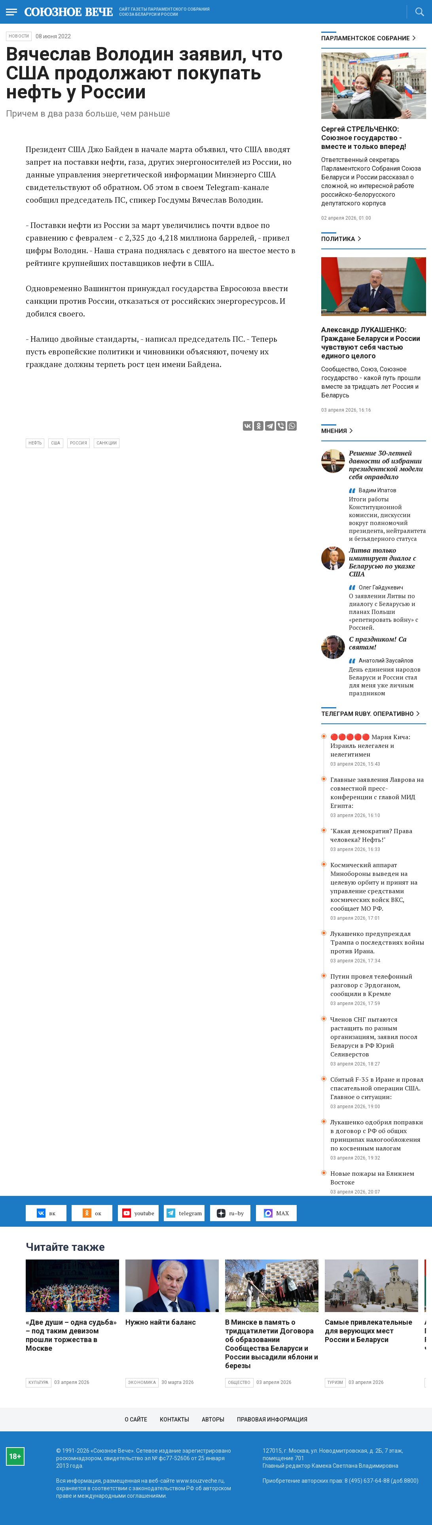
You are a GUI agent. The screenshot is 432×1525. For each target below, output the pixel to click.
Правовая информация (272, 1419)
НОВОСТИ (19, 36)
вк (46, 1213)
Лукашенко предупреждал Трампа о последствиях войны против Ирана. (377, 942)
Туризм (335, 1382)
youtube (138, 1213)
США (56, 443)
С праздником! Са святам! (378, 642)
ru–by (230, 1213)
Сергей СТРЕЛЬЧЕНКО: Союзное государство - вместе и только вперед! (363, 138)
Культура (38, 1382)
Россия (78, 443)
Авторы (213, 1419)
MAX (276, 1213)
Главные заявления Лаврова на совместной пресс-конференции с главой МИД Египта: (377, 792)
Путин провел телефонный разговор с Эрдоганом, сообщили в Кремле (371, 985)
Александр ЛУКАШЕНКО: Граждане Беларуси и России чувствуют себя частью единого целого (370, 343)
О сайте (136, 1419)
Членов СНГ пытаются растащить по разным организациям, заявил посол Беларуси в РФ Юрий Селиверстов (373, 1036)
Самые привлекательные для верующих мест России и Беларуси (368, 1331)
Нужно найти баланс (160, 1322)
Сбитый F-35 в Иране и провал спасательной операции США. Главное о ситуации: (376, 1088)
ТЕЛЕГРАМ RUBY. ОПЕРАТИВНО (367, 713)
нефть (35, 443)
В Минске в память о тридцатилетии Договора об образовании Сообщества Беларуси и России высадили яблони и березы (271, 1344)
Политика (338, 239)
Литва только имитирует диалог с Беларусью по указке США (382, 562)
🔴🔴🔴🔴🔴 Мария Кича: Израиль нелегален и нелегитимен (370, 745)
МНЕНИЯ (334, 431)
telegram (184, 1213)
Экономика (142, 1382)
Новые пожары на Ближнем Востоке (372, 1177)
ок (92, 1213)
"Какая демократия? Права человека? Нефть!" (371, 835)
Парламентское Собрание (365, 38)
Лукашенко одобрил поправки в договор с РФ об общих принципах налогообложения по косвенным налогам (376, 1135)
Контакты (174, 1419)
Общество (239, 1382)
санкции (107, 443)
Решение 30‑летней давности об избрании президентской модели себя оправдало (386, 464)
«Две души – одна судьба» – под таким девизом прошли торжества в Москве (71, 1335)
